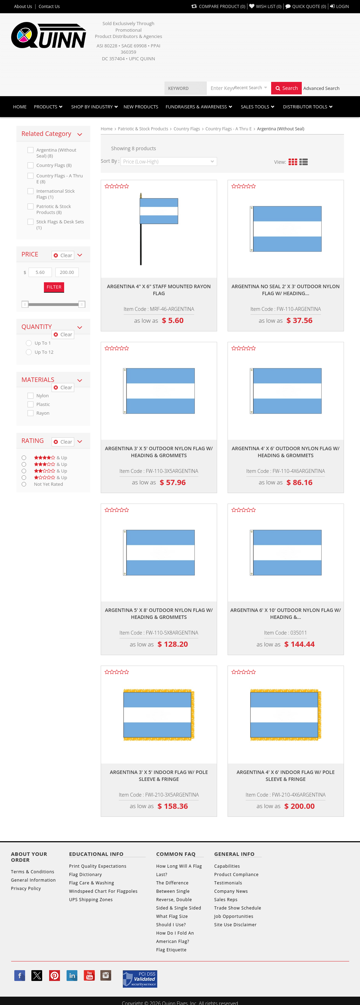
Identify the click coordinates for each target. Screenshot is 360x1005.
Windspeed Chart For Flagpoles (103, 891)
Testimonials (228, 883)
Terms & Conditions (33, 872)
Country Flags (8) (54, 165)
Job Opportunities (233, 916)
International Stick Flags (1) (56, 194)
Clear (63, 255)
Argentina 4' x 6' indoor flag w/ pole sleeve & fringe (286, 775)
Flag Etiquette (171, 950)
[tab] (53, 134)
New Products (140, 106)
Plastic (43, 404)
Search (286, 88)
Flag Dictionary (85, 874)
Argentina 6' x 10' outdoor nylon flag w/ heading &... (285, 613)
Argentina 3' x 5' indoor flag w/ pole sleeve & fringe (159, 775)
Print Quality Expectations (98, 866)
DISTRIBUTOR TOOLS (305, 106)
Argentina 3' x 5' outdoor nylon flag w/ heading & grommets (159, 452)
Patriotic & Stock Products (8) (54, 209)
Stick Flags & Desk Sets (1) (60, 225)
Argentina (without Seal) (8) (57, 153)
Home (20, 106)
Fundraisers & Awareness (196, 106)
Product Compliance (236, 874)
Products (45, 106)
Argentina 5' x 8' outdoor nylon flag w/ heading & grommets (159, 613)
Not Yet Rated (48, 484)
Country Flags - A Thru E (229, 129)
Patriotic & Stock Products (143, 129)
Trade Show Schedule (237, 908)
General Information (33, 880)
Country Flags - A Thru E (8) (60, 179)
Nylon (43, 396)
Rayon (43, 413)
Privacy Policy (26, 888)
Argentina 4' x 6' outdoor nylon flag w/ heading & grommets (285, 452)
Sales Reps (226, 900)
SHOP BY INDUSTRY (92, 106)
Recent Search (248, 88)
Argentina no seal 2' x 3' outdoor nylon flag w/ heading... (285, 290)
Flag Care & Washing (91, 883)
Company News (231, 891)
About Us (23, 6)
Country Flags (187, 129)
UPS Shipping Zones (91, 900)
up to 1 (43, 343)
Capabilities (227, 866)
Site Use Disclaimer (235, 925)
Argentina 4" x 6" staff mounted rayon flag (159, 290)
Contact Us (49, 6)
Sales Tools (255, 106)
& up (50, 458)
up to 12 (44, 352)
